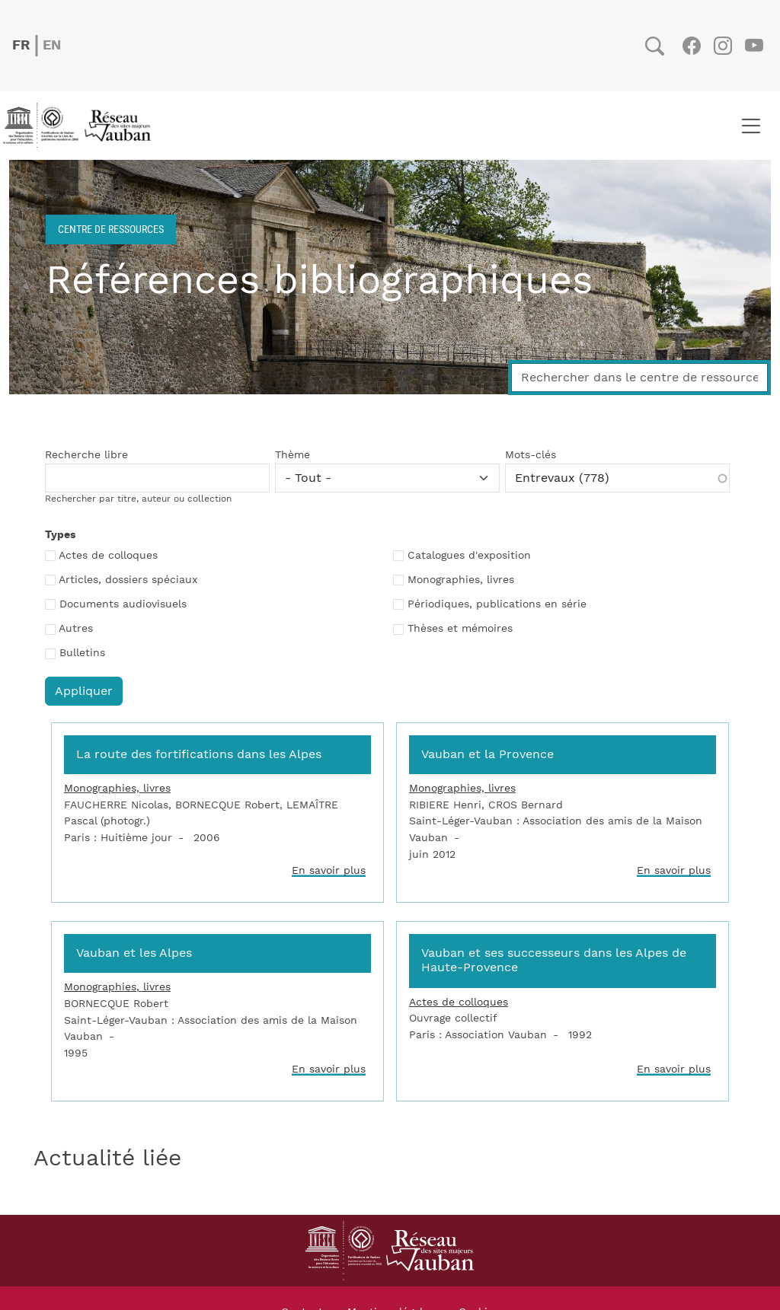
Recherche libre (86, 455)
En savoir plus (329, 870)
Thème (292, 455)
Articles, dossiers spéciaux (128, 580)
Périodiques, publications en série (497, 604)
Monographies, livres (461, 580)
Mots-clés (530, 455)
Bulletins (82, 653)
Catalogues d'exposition (469, 555)
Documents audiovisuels (123, 604)
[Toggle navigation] (750, 125)
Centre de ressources (111, 229)
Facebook (691, 46)
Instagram (722, 46)
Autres (76, 628)
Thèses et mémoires (460, 628)
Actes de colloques (108, 555)
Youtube (753, 46)
